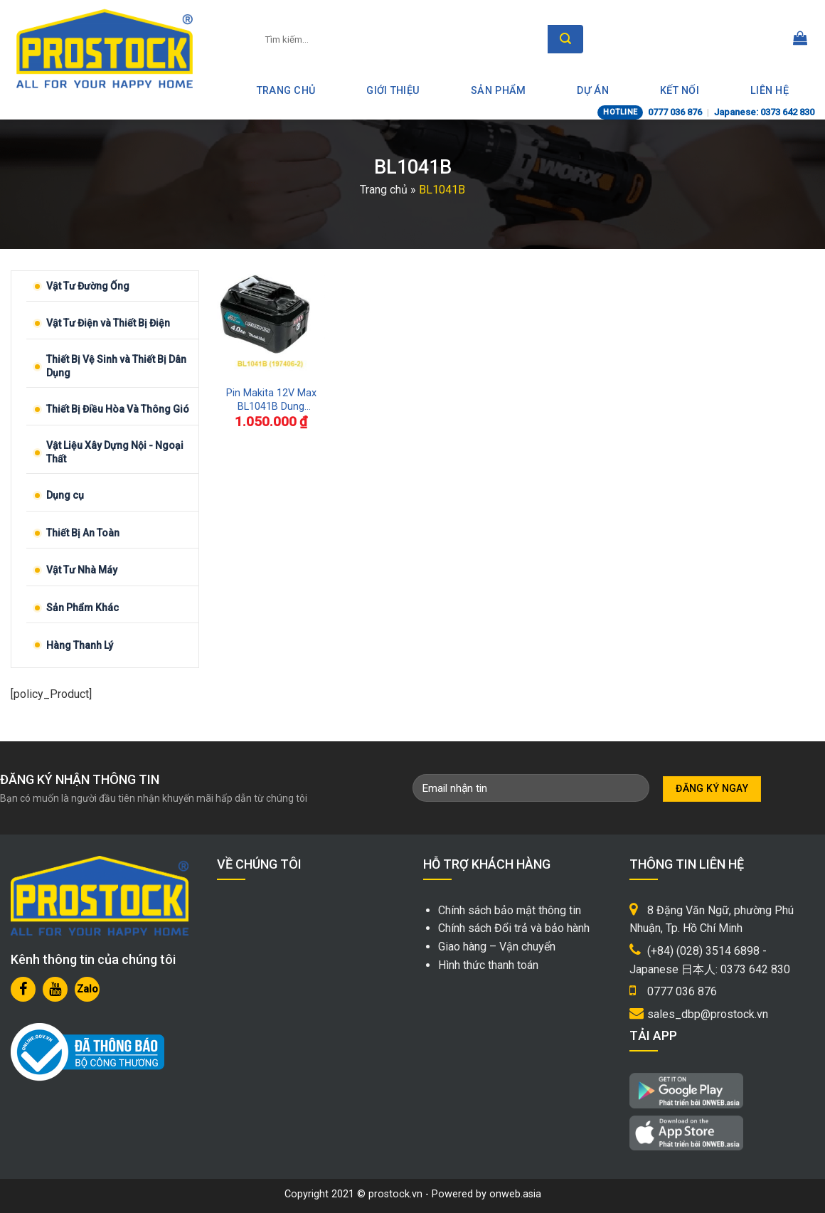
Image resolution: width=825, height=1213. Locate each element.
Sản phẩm (498, 91)
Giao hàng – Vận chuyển (496, 946)
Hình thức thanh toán (488, 965)
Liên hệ (769, 91)
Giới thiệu (393, 91)
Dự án (592, 91)
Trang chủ (384, 189)
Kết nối (679, 91)
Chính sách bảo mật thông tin (509, 910)
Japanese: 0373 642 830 (764, 112)
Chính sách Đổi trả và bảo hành (514, 928)
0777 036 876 (675, 112)
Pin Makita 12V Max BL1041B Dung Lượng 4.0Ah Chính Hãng (271, 400)
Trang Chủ (286, 91)
